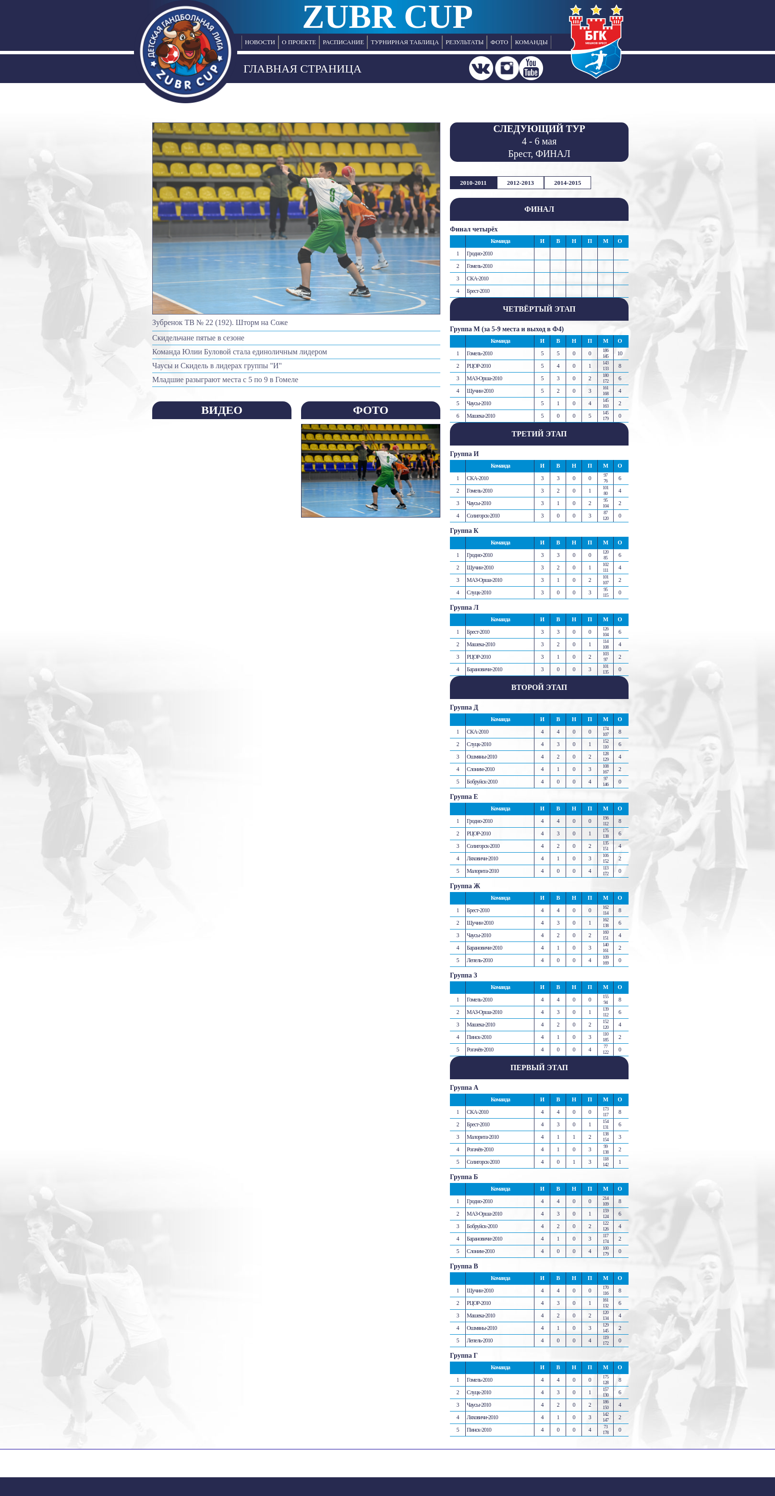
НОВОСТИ (260, 42)
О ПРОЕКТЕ (299, 42)
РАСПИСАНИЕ (343, 42)
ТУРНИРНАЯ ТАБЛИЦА (405, 42)
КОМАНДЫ (531, 42)
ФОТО (499, 42)
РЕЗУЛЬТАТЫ (465, 42)
